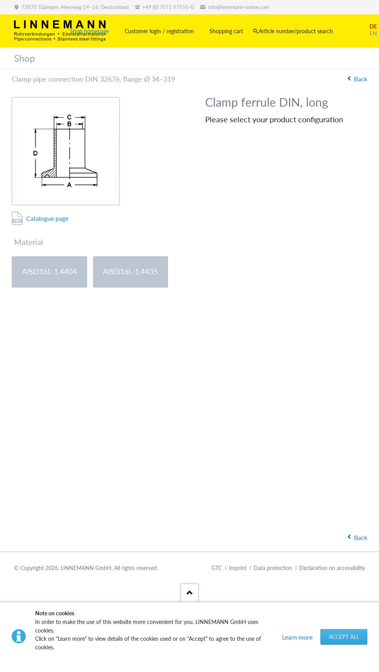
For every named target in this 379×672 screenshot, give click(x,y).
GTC (216, 568)
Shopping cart (226, 31)
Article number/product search (296, 31)
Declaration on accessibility (332, 568)
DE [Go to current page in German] (373, 26)
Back (360, 78)
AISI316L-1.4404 (49, 271)
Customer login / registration (159, 31)
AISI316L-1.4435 (130, 271)
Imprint (238, 568)
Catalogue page (47, 218)
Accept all (344, 636)
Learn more (297, 637)
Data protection (273, 568)
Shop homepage (89, 31)
